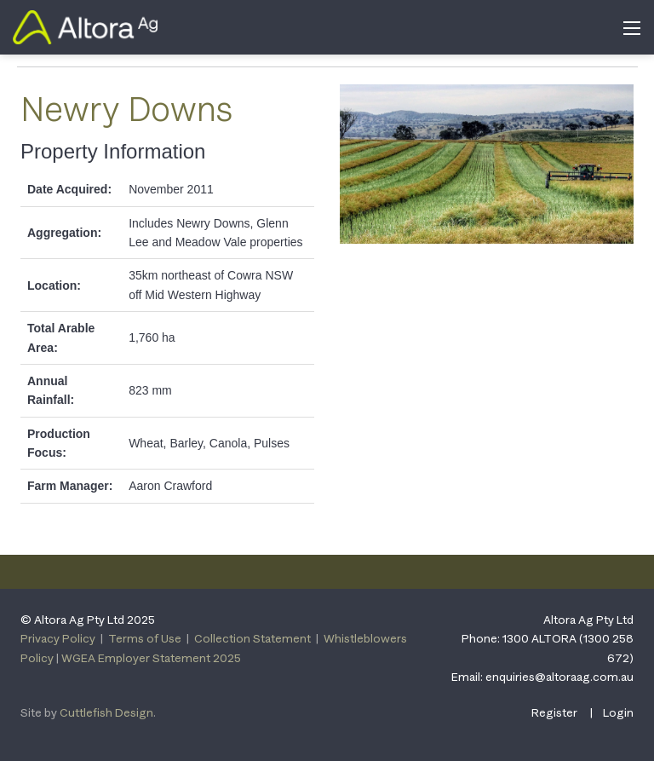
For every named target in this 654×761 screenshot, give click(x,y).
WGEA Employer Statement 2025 (151, 657)
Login (618, 712)
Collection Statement (252, 638)
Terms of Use (144, 638)
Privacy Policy (57, 638)
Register (554, 712)
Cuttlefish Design (106, 712)
